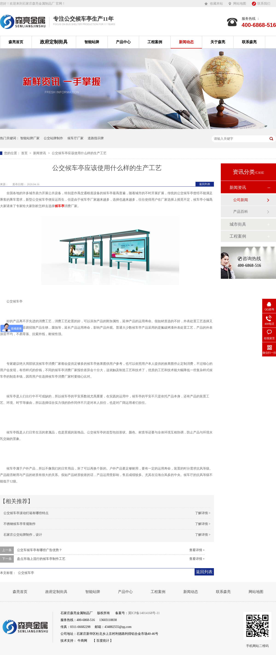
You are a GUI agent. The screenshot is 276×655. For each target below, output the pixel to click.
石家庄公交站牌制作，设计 (22, 534)
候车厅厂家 (75, 138)
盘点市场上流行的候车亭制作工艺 (41, 559)
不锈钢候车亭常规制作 (19, 524)
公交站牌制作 (53, 138)
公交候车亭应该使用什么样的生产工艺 (79, 153)
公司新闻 (240, 200)
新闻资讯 (40, 153)
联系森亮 (249, 42)
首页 (25, 153)
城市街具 (238, 224)
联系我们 (263, 3)
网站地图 (239, 3)
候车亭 (59, 206)
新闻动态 (186, 42)
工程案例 (154, 42)
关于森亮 (217, 42)
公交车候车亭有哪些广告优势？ (39, 550)
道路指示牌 (96, 138)
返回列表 (204, 184)
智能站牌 (91, 42)
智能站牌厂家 (30, 138)
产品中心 (123, 42)
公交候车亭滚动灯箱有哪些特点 (26, 513)
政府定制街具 (54, 41)
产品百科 (240, 212)
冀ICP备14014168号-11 (144, 613)
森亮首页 (16, 42)
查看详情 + (197, 550)
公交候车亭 (26, 573)
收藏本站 (216, 3)
